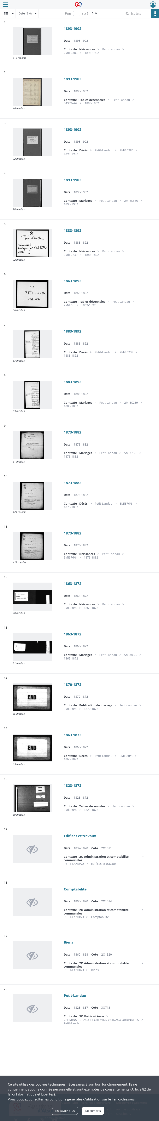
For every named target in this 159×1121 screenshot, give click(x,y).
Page (68, 13)
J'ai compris (93, 1111)
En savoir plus (65, 1111)
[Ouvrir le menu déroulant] (5, 4)
